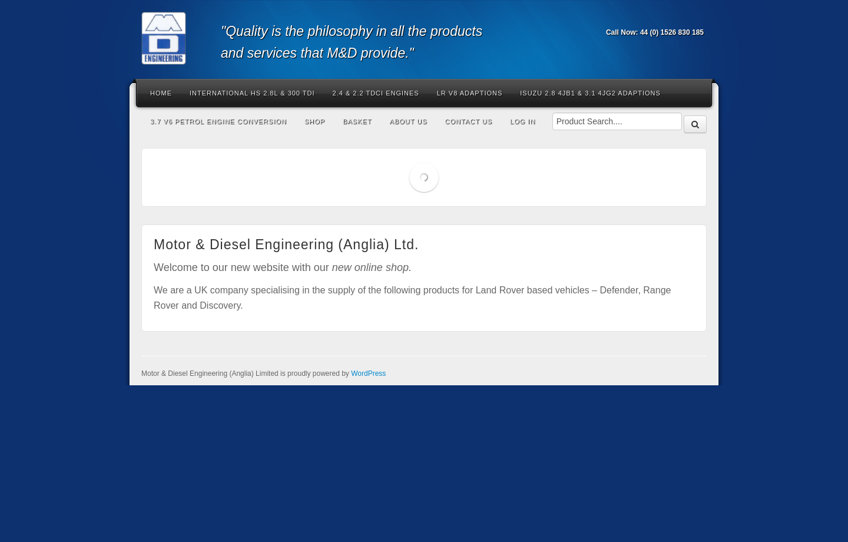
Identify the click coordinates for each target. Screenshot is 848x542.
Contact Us (468, 121)
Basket (357, 121)
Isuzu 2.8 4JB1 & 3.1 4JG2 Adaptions (590, 93)
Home (161, 93)
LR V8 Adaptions (470, 93)
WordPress (368, 373)
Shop (314, 121)
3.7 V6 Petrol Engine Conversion (218, 121)
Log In (522, 121)
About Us (408, 121)
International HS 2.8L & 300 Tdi (252, 93)
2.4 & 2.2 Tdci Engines (376, 93)
